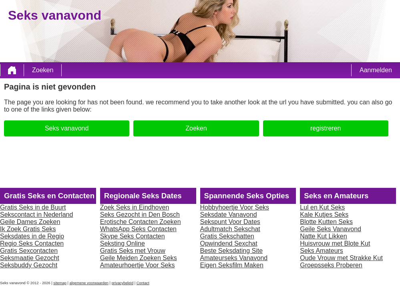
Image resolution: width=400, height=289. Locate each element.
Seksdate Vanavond (228, 214)
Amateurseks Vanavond (234, 257)
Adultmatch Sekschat (230, 229)
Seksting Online (122, 243)
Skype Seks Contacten (132, 236)
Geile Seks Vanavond (330, 229)
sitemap (59, 283)
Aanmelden (376, 70)
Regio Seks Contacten (32, 243)
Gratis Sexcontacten (29, 250)
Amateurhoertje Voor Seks (137, 265)
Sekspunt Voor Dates (230, 221)
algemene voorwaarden (89, 283)
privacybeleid (122, 283)
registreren (325, 128)
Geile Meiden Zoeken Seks (138, 257)
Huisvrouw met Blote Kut (335, 243)
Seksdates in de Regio (32, 236)
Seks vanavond (66, 128)
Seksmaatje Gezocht (29, 257)
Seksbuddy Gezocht (28, 265)
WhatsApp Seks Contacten (138, 229)
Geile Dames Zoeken (30, 221)
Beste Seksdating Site (231, 250)
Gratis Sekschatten (227, 236)
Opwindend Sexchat (228, 243)
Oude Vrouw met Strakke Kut (341, 257)
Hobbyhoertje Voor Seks (234, 207)
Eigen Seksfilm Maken (231, 265)
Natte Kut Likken (323, 236)
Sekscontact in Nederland (36, 214)
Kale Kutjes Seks (324, 214)
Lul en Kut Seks (322, 207)
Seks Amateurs (321, 250)
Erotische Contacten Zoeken (140, 221)
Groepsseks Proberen (331, 265)
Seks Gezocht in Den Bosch (140, 214)
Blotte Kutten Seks (326, 221)
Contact (143, 283)
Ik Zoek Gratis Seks (28, 229)
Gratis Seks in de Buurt (33, 207)
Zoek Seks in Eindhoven (134, 207)
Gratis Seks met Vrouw (132, 250)
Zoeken (42, 70)
